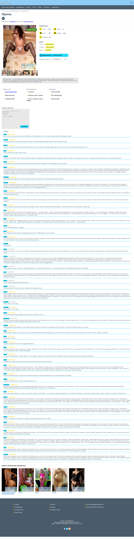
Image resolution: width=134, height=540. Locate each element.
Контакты (52, 510)
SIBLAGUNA (6, 2)
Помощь (52, 507)
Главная (16, 507)
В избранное (59, 59)
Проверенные (55, 7)
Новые (40, 7)
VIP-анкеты (46, 7)
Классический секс (11, 95)
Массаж (28, 7)
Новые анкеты (18, 515)
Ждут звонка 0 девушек (8, 7)
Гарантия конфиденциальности (95, 507)
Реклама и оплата (55, 513)
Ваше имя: (13, 117)
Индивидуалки (20, 7)
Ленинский (12, 21)
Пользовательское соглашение (94, 510)
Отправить (25, 129)
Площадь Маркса (28, 21)
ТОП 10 (34, 7)
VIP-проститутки (19, 513)
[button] (38, 26)
